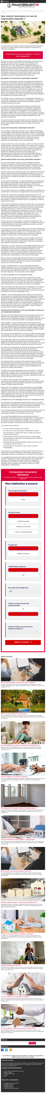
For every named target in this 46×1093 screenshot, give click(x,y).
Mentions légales (8, 1072)
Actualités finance (8, 1085)
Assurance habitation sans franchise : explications (14, 776)
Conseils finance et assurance (11, 1088)
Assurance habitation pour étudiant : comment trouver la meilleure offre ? (20, 745)
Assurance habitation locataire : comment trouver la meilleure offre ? (19, 902)
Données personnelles (9, 1073)
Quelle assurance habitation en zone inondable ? (14, 713)
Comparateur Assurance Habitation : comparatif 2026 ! (12, 11)
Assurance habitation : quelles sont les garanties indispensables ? (18, 1028)
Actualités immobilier (9, 1087)
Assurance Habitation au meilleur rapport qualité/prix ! (15, 996)
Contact (6, 1075)
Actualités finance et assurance (11, 1083)
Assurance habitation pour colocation (11, 965)
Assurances (25, 10)
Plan (5, 1076)
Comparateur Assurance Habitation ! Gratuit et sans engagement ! (23, 55)
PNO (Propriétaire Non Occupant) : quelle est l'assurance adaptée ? (19, 808)
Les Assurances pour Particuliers (35, 10)
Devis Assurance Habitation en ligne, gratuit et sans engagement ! (18, 682)
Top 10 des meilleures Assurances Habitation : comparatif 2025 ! (18, 839)
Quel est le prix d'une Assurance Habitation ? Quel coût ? (16, 871)
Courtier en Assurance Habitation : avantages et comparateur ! (17, 934)
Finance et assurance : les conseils (14, 10)
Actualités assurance (9, 1084)
